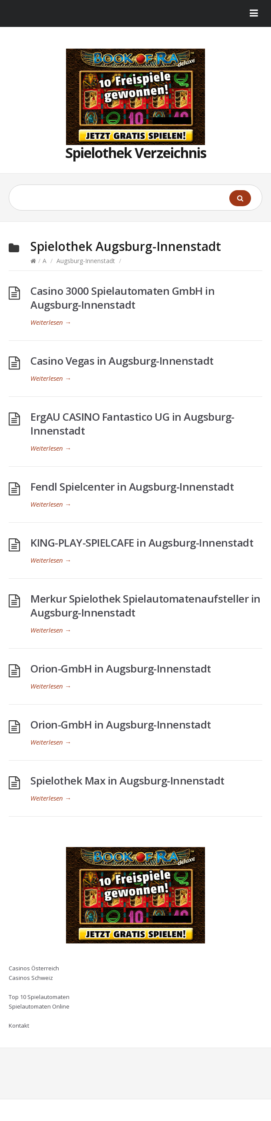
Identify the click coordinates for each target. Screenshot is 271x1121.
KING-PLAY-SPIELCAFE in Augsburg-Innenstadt (141, 542)
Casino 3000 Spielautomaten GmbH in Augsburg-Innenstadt (122, 298)
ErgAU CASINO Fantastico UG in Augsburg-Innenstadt (132, 423)
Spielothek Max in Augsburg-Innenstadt (127, 780)
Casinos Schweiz (31, 978)
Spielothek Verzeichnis (135, 152)
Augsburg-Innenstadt (85, 261)
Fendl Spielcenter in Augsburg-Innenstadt (132, 486)
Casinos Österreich (34, 968)
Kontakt (19, 1025)
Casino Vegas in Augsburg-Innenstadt (122, 360)
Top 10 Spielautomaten (39, 997)
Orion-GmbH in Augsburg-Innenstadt (120, 668)
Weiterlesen (50, 322)
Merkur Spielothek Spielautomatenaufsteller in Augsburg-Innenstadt (145, 605)
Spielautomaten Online (39, 1006)
